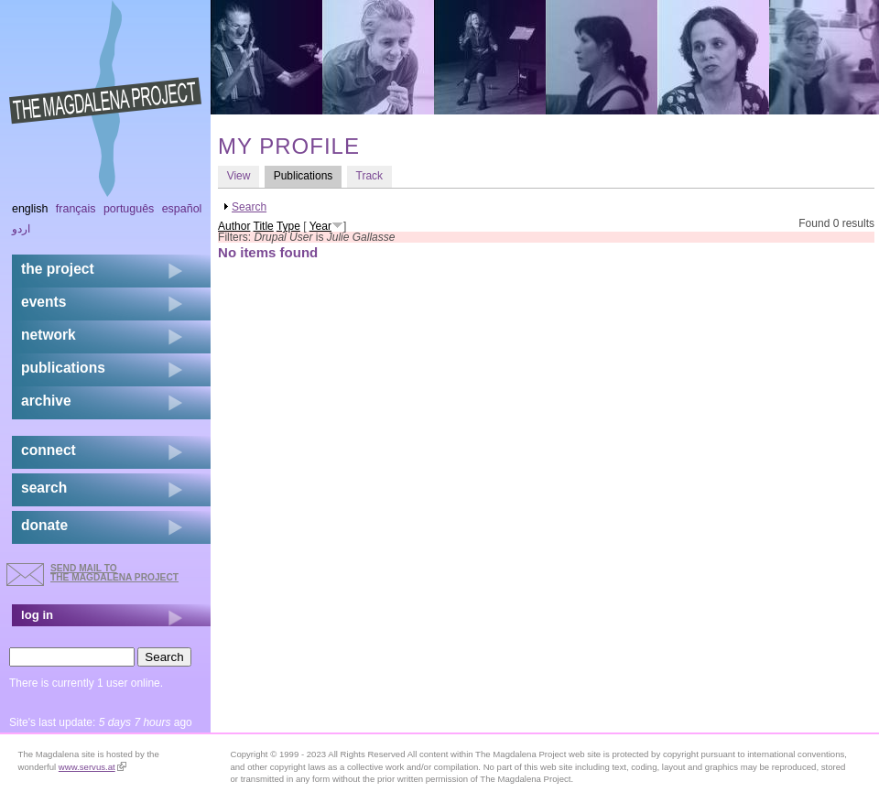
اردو (21, 228)
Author (234, 226)
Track (370, 175)
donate (44, 525)
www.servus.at (92, 767)
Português (128, 208)
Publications (308, 175)
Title (264, 226)
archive (46, 400)
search (44, 487)
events (43, 301)
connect (48, 450)
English (30, 208)
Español (182, 208)
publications (63, 367)
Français (76, 208)
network (48, 334)
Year (320, 226)
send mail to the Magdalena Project (114, 572)
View (239, 175)
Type (288, 226)
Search (249, 207)
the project (57, 269)
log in (37, 615)
